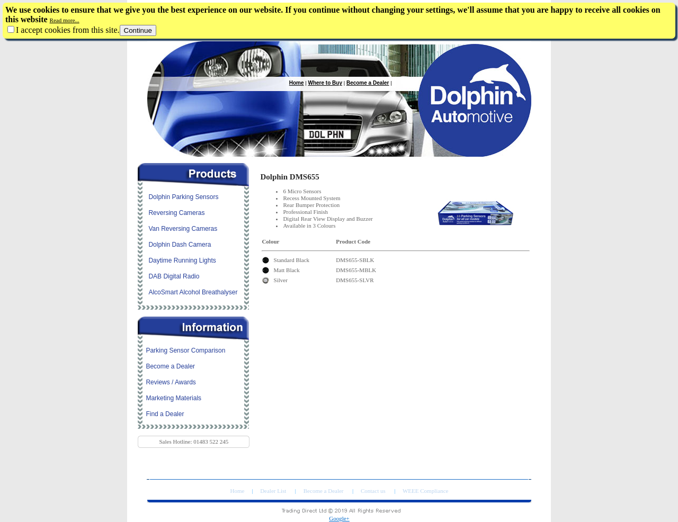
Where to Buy (325, 83)
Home (296, 83)
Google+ (339, 518)
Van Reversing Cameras (182, 228)
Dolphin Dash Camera (179, 244)
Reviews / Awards (170, 382)
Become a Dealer (367, 83)
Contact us (374, 491)
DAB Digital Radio (173, 276)
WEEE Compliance (425, 491)
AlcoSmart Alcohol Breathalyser (192, 292)
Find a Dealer (165, 414)
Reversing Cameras (176, 213)
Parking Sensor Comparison (185, 350)
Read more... (64, 20)
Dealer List (274, 491)
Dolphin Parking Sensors (183, 197)
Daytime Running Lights (182, 260)
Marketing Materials (173, 398)
